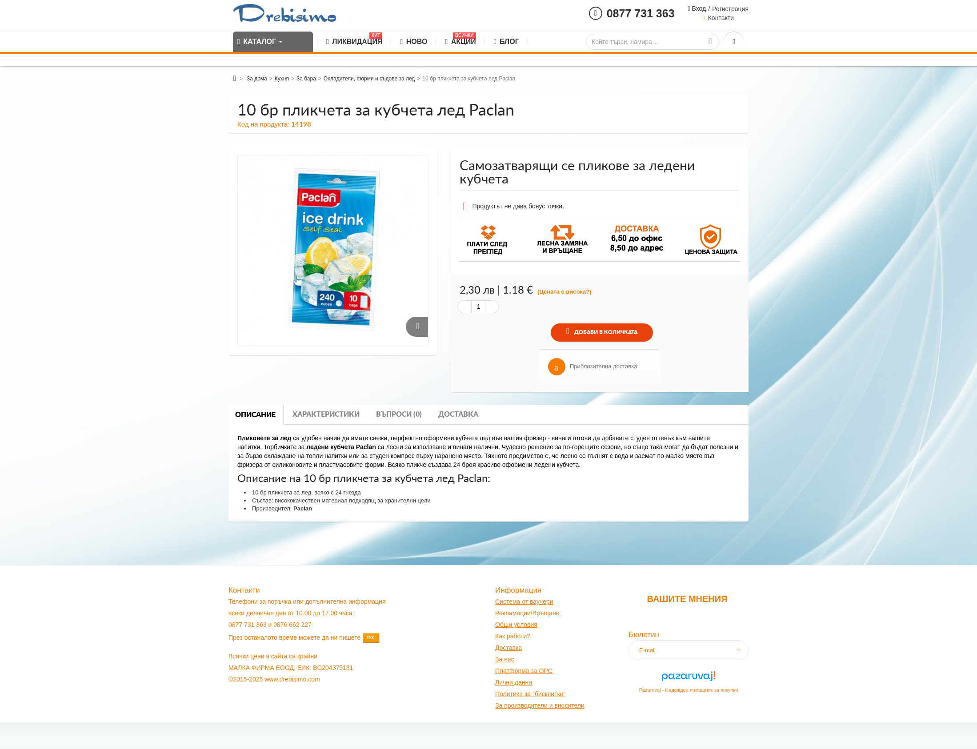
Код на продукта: (263, 124)
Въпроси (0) (399, 414)
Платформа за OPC (524, 670)
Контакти (721, 17)
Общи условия (516, 624)
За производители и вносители (540, 705)
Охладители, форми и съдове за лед (369, 79)
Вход (698, 8)
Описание (255, 414)
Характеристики (326, 414)
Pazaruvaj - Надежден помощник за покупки (688, 690)
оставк (509, 647)
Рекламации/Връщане (527, 613)
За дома (257, 79)
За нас (504, 659)
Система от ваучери (524, 601)
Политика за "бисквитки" (530, 693)
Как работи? (512, 636)
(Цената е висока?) (564, 291)
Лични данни (513, 682)
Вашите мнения (687, 599)
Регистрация (730, 8)
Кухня (282, 79)
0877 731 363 (641, 13)
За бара (306, 79)
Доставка (458, 414)
